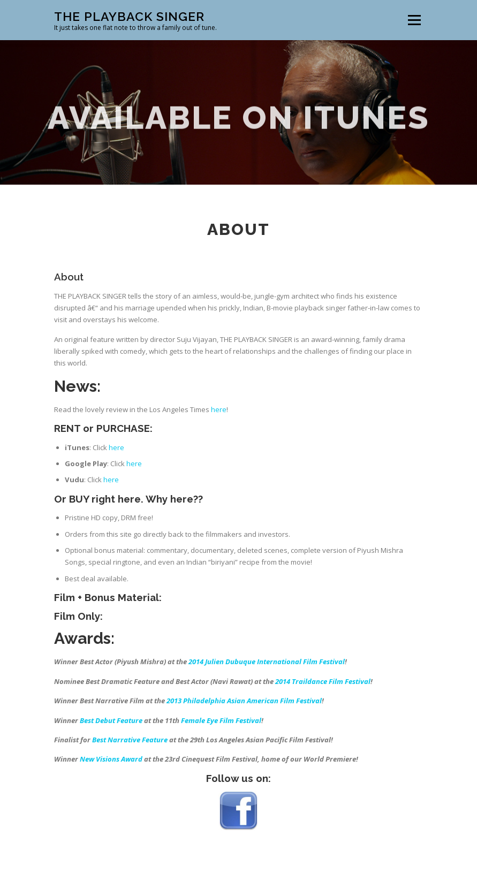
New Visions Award (111, 778)
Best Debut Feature (111, 739)
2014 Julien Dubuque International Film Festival (266, 681)
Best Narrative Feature (130, 759)
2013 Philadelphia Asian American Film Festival (244, 720)
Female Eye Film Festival (221, 739)
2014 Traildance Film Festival (322, 700)
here (218, 429)
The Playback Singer (129, 16)
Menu (414, 20)
